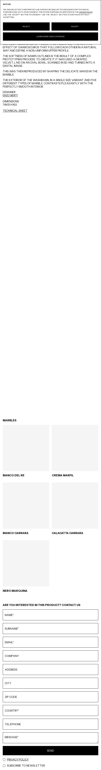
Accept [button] (75, 26)
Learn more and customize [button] (50, 36)
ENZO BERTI (10, 95)
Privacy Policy (18, 759)
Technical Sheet (15, 110)
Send (50, 750)
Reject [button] (26, 26)
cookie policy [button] (86, 12)
